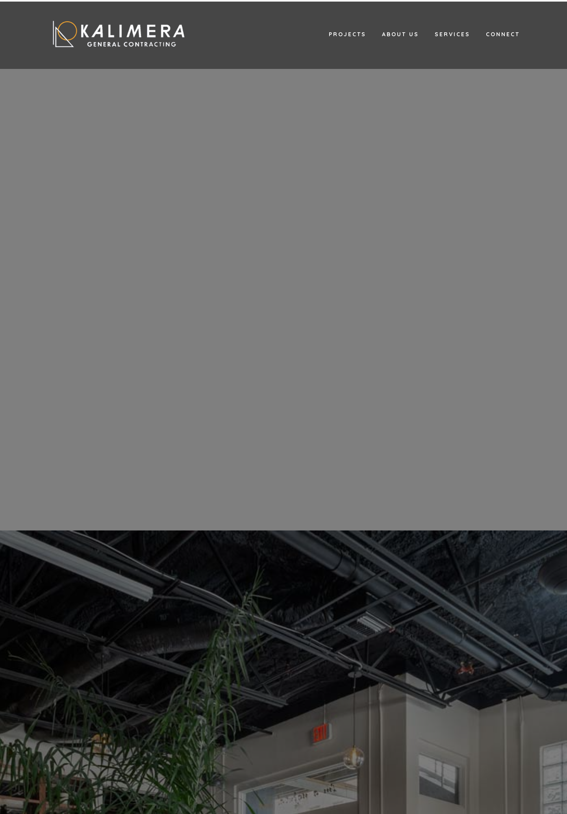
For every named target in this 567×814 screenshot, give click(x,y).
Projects (347, 34)
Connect (503, 34)
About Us (400, 34)
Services (452, 34)
